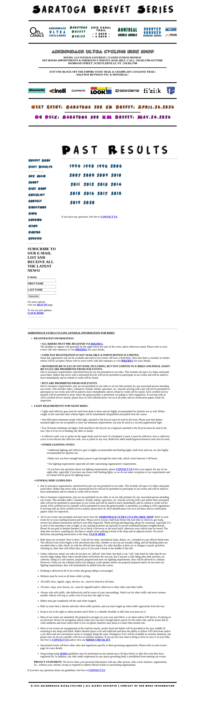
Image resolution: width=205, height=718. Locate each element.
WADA (64, 653)
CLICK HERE (36, 313)
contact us (109, 216)
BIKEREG (97, 343)
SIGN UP (42, 304)
